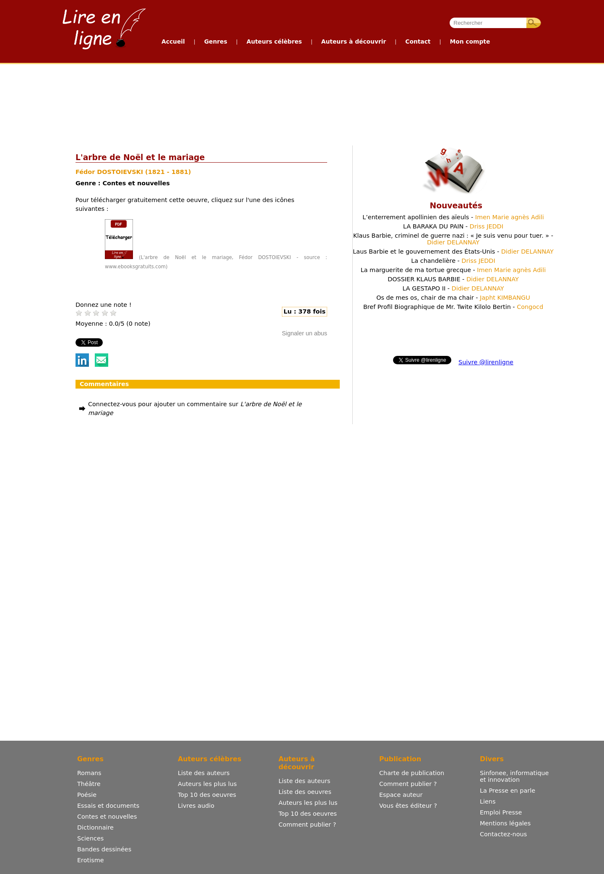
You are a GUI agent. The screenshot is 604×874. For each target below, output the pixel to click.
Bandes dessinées (104, 849)
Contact (417, 41)
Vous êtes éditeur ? (408, 805)
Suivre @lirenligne (485, 362)
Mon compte (470, 41)
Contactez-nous (503, 834)
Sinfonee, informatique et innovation (514, 776)
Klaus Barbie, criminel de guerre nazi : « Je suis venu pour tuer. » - (453, 239)
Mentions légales (505, 823)
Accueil (173, 41)
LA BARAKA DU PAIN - (453, 226)
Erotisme (90, 860)
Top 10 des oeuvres (207, 794)
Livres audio (196, 805)
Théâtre (89, 784)
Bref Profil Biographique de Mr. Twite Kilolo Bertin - (453, 306)
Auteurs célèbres (274, 41)
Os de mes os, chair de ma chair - (453, 297)
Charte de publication (411, 773)
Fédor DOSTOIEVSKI (110, 172)
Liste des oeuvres (305, 791)
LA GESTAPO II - (453, 288)
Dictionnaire (95, 827)
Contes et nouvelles (107, 816)
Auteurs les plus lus (207, 784)
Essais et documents (108, 805)
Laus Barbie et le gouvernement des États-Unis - (453, 251)
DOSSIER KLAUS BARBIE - (453, 279)
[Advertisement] (179, 103)
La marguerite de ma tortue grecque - (453, 270)
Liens (488, 801)
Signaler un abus (304, 333)
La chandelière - (453, 260)
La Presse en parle (507, 790)
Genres (215, 41)
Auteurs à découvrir (353, 41)
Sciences (90, 838)
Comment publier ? (307, 824)
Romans (89, 773)
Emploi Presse (501, 812)
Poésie (86, 794)
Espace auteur (400, 794)
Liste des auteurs (204, 773)
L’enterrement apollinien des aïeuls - (453, 217)
